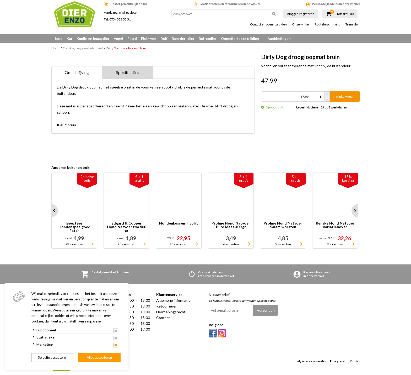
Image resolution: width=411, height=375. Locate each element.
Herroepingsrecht (171, 312)
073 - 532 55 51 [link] (120, 19)
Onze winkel (301, 24)
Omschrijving (77, 72)
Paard (132, 39)
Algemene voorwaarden (311, 361)
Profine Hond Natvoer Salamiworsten (283, 225)
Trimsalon (352, 24)
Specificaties (127, 72)
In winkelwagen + (345, 96)
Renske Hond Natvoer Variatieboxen (335, 225)
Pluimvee (148, 39)
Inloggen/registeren (300, 14)
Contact (163, 317)
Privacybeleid (338, 361)
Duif (163, 39)
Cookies (355, 361)
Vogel (118, 39)
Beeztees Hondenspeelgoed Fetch (74, 226)
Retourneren (166, 306)
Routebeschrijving (327, 24)
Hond (57, 39)
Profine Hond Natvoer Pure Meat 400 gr (231, 225)
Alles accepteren (99, 357)
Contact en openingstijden (268, 24)
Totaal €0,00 (345, 13)
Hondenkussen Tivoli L (178, 223)
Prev (51, 210)
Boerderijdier (183, 39)
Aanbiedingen (279, 39)
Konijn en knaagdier (93, 39)
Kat (69, 39)
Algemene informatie (173, 300)
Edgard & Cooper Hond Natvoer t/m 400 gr (126, 226)
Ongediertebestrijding (240, 39)
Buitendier (208, 39)
